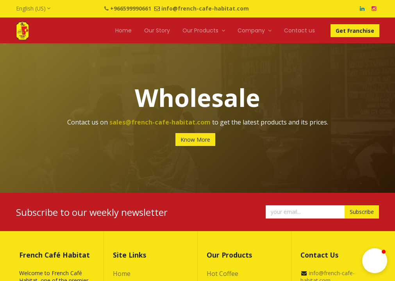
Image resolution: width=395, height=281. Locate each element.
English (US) (31, 8)
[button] (374, 260)
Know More (195, 139)
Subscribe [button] (362, 211)
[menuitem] (123, 31)
